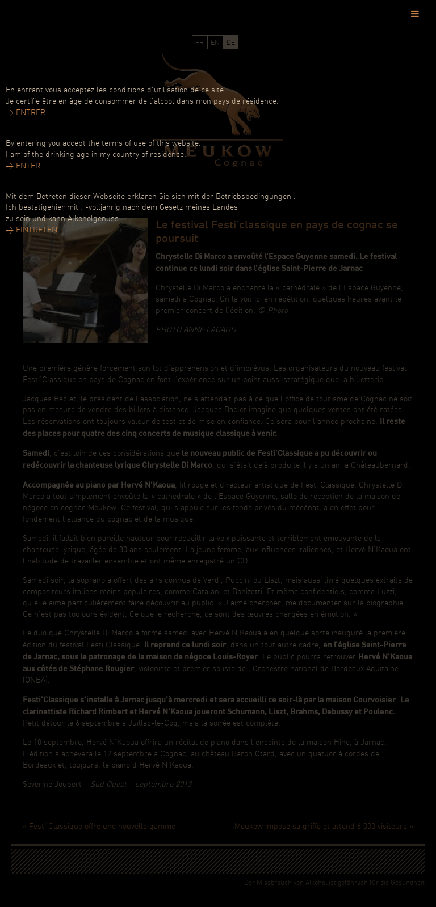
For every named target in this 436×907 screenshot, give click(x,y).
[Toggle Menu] (415, 13)
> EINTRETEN (31, 230)
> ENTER (23, 166)
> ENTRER (25, 113)
